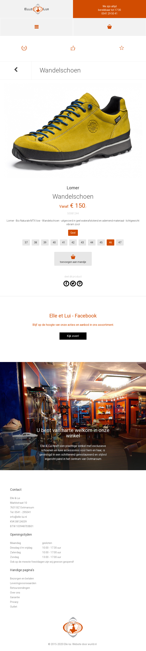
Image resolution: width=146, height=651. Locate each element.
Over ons (15, 592)
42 (73, 242)
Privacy (14, 602)
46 (110, 242)
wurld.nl (92, 644)
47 (119, 242)
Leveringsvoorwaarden (23, 583)
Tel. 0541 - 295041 (20, 512)
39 (44, 242)
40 (54, 242)
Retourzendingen (20, 587)
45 (101, 242)
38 (35, 242)
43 (82, 242)
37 (26, 242)
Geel (73, 232)
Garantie (15, 597)
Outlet (13, 606)
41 (63, 242)
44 (91, 242)
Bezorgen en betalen (22, 578)
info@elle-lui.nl (18, 516)
